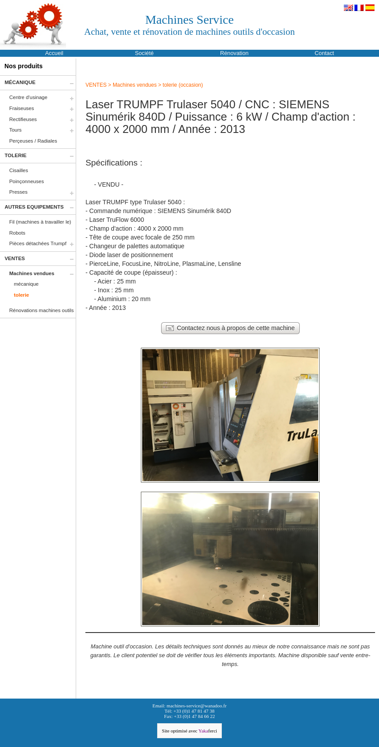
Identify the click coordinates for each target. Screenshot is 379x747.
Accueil (54, 53)
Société (144, 53)
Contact (324, 53)
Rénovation (234, 53)
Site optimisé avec (189, 730)
